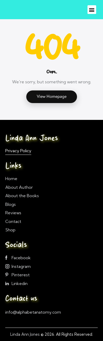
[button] (91, 9)
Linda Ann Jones (25, 334)
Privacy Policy (18, 150)
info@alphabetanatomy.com (33, 312)
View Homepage (51, 96)
